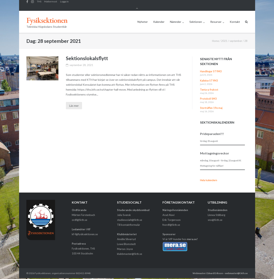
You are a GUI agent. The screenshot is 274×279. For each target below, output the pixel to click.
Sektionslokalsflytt (87, 55)
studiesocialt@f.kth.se (129, 216)
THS (39, 3)
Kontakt (235, 18)
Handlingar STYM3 (211, 68)
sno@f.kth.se (215, 216)
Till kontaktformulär (128, 221)
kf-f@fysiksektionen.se (85, 230)
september (236, 37)
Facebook (27, 3)
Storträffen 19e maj (211, 104)
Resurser (215, 18)
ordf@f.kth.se (79, 216)
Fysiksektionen (43, 269)
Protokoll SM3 (208, 95)
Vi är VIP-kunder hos (180, 235)
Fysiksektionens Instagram (32, 3)
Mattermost (50, 3)
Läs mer (74, 102)
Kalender (158, 18)
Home (215, 37)
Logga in (64, 3)
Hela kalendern (208, 176)
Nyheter (142, 18)
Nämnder (175, 18)
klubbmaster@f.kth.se (129, 250)
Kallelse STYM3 (209, 77)
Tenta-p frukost (209, 86)
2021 (224, 37)
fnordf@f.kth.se (171, 221)
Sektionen (195, 18)
